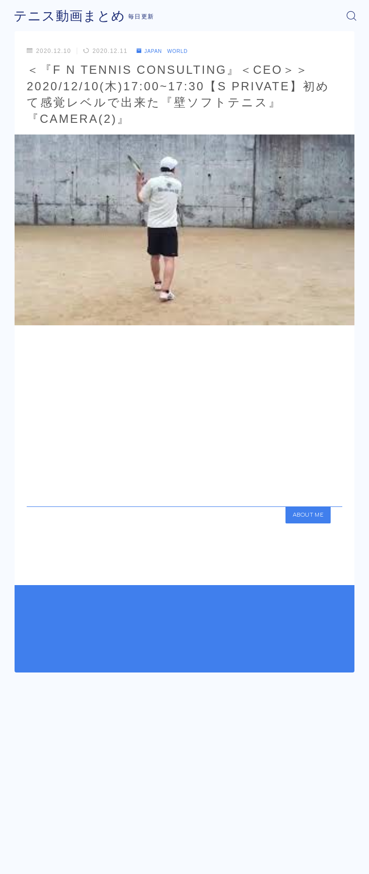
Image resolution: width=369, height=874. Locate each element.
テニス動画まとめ (64, 15)
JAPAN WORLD (166, 51)
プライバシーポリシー (205, 848)
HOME (22, 805)
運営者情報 (149, 848)
